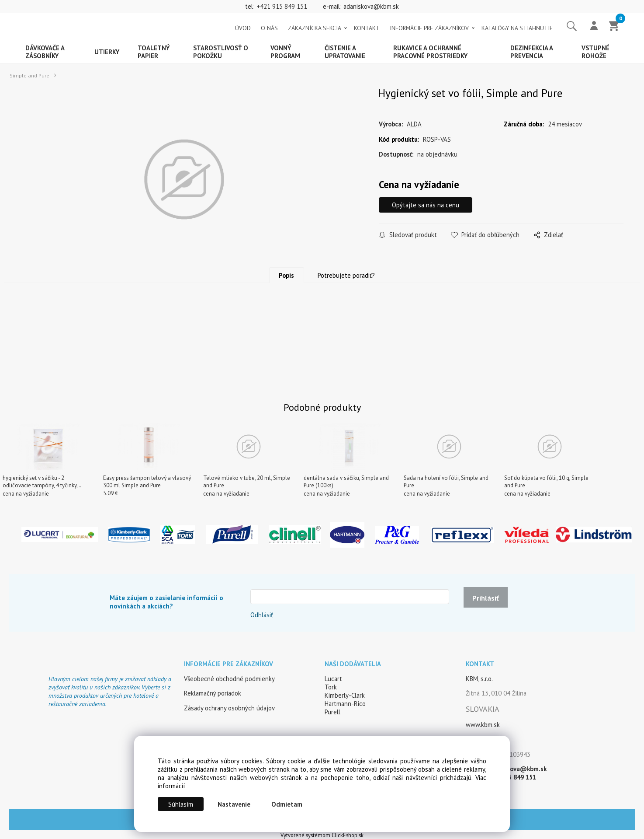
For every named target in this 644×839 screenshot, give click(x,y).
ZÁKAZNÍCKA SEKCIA (314, 28)
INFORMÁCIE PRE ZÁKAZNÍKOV (429, 28)
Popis (286, 275)
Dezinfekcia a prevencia (531, 52)
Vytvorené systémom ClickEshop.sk (322, 835)
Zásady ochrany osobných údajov (229, 708)
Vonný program (285, 52)
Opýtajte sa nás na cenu (425, 205)
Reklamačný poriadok (212, 693)
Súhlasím (180, 804)
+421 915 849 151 (281, 6)
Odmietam (286, 804)
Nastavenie (234, 804)
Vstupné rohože (595, 52)
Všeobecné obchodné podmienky (229, 679)
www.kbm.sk (483, 724)
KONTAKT (367, 28)
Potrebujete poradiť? (346, 275)
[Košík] (614, 26)
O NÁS (269, 28)
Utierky (106, 52)
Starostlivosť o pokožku (220, 52)
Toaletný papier (154, 52)
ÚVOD (243, 28)
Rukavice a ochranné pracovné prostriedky (430, 52)
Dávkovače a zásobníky (45, 52)
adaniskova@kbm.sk (371, 6)
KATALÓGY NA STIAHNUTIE (517, 28)
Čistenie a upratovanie (345, 52)
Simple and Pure (29, 75)
